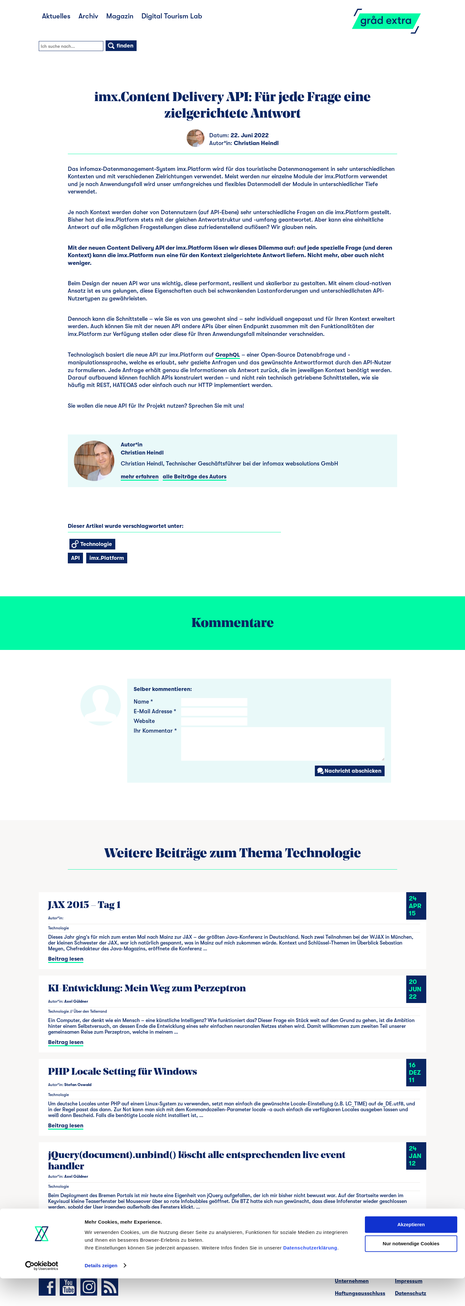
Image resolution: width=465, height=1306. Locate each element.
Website (144, 721)
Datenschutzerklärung (310, 1275)
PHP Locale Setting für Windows (122, 1072)
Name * (143, 701)
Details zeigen (101, 1293)
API (75, 558)
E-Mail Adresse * (155, 711)
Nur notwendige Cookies (411, 1271)
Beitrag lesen (65, 959)
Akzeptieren (411, 1252)
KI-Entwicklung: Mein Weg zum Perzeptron (147, 989)
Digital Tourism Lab (171, 16)
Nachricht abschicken (348, 771)
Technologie (91, 544)
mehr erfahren (140, 477)
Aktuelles (56, 16)
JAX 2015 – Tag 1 (84, 906)
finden (120, 46)
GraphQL (227, 355)
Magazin (119, 16)
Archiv (88, 16)
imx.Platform (106, 558)
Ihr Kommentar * (155, 730)
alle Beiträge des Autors (194, 477)
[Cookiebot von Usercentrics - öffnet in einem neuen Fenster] (42, 1293)
